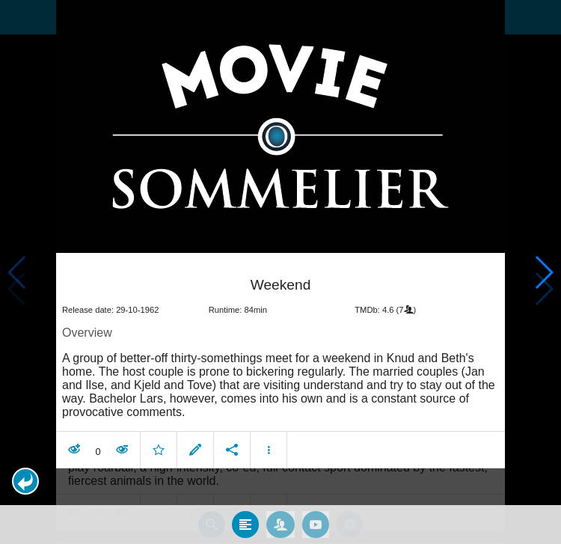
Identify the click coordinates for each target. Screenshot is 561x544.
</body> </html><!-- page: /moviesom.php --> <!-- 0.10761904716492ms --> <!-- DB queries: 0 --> (280, 272)
